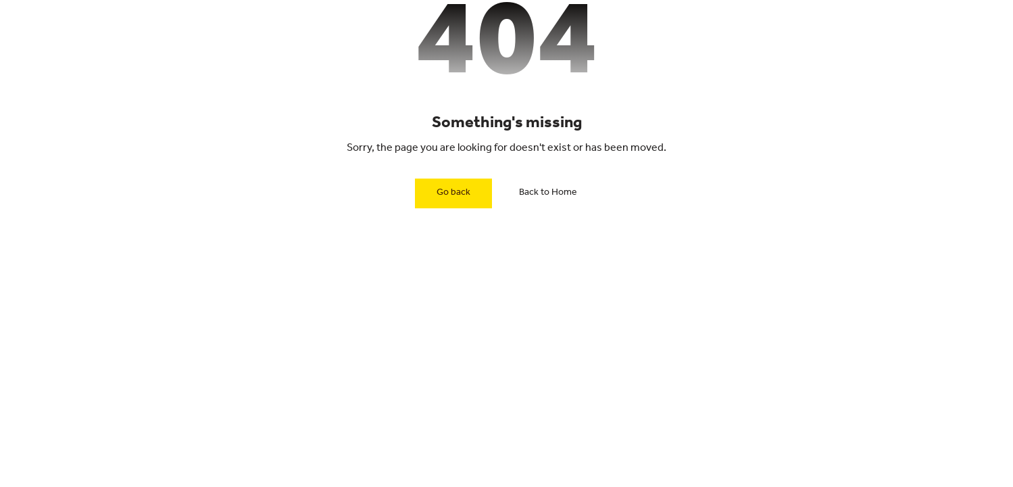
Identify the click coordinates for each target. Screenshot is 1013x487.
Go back (453, 193)
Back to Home (548, 193)
